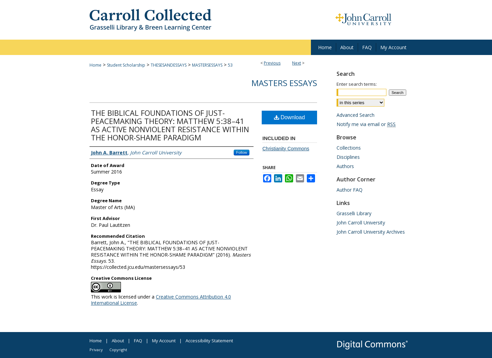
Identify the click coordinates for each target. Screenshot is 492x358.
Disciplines (348, 157)
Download (289, 117)
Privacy (96, 349)
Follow (241, 152)
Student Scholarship (126, 65)
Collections (349, 147)
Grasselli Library (354, 213)
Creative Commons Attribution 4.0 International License (161, 299)
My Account (164, 341)
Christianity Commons (285, 148)
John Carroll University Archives (371, 232)
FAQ (138, 341)
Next (296, 63)
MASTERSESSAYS (207, 65)
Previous (272, 63)
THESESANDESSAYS (169, 65)
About (118, 341)
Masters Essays (284, 82)
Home (95, 65)
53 (230, 65)
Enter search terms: (357, 84)
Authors (345, 166)
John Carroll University (361, 222)
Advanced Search (355, 115)
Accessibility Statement (209, 341)
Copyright (118, 349)
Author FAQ (350, 190)
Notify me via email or (366, 124)
